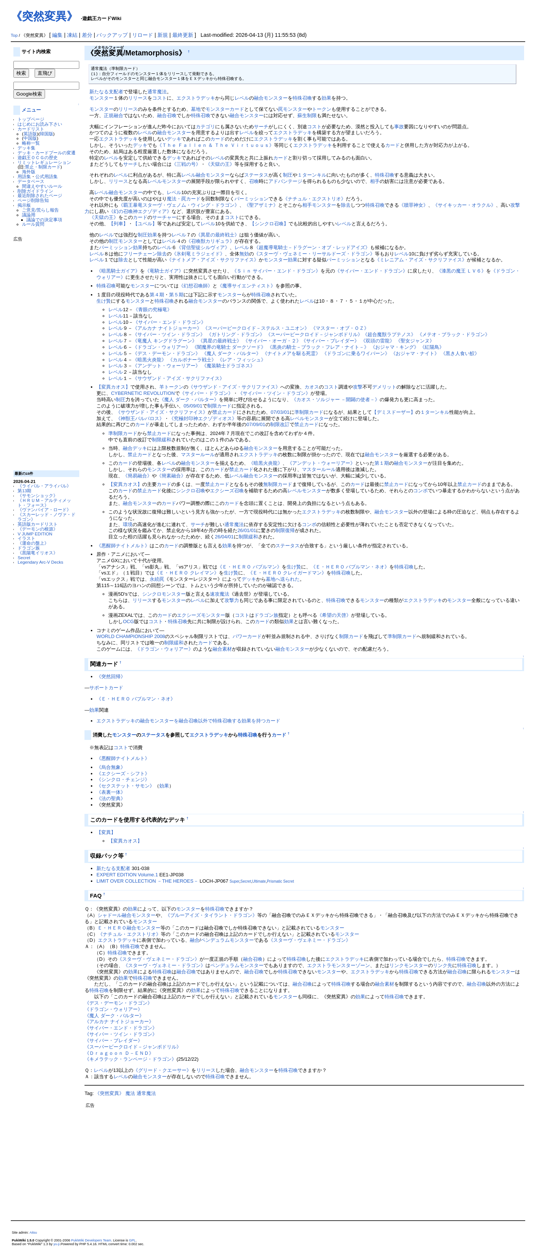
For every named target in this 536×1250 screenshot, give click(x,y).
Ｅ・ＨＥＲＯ (112, 928)
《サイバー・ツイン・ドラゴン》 (169, 334)
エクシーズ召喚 (227, 490)
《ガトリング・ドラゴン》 (236, 334)
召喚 (254, 181)
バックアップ (112, 35)
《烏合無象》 (110, 767)
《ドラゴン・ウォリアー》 (162, 347)
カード (217, 139)
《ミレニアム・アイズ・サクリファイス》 (421, 259)
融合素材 (222, 649)
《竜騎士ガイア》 (164, 271)
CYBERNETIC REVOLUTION (143, 393)
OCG (128, 621)
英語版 (30, 133)
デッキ (174, 139)
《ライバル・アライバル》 (44, 485)
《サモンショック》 (37, 495)
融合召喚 (166, 115)
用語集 (24, 176)
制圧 (288, 175)
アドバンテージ (285, 181)
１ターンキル (311, 175)
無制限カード (277, 484)
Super (234, 881)
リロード (142, 35)
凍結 (72, 35)
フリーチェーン (140, 254)
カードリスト (30, 128)
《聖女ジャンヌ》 (415, 341)
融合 (195, 940)
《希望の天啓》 (334, 615)
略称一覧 (31, 143)
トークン (321, 109)
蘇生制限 (307, 115)
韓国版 (46, 133)
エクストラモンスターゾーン (338, 965)
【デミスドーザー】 (393, 412)
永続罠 (157, 579)
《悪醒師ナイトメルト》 (123, 545)
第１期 (381, 463)
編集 (57, 35)
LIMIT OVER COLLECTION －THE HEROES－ (147, 881)
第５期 (176, 294)
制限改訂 (280, 424)
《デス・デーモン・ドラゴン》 (166, 353)
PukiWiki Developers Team (91, 1240)
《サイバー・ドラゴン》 (206, 393)
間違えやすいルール (42, 186)
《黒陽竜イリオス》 (37, 552)
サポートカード (106, 687)
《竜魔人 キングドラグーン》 (165, 341)
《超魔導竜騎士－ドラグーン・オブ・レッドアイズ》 (312, 247)
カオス (311, 387)
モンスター (101, 98)
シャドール (110, 915)
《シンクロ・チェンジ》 (123, 779)
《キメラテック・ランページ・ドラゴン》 (130, 1059)
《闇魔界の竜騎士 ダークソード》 (229, 347)
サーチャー (164, 217)
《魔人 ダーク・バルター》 (231, 353)
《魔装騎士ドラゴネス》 (228, 365)
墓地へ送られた (283, 579)
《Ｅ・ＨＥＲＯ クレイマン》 (186, 573)
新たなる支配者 (106, 91)
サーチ (261, 126)
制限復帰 (285, 530)
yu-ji (57, 1244)
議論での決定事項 (44, 219)
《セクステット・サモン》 (125, 786)
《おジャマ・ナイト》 (415, 353)
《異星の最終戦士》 (217, 235)
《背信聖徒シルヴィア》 (203, 247)
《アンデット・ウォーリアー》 (166, 365)
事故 (399, 126)
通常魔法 (157, 91)
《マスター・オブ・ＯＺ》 (340, 328)
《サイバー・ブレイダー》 (330, 341)
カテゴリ (205, 126)
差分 (87, 35)
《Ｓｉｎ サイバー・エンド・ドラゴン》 (276, 271)
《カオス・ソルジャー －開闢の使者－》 (335, 399)
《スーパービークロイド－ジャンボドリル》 (314, 334)
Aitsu (33, 1232)
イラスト (26, 538)
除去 (346, 205)
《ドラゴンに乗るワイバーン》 (356, 353)
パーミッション (251, 199)
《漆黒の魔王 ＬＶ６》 (461, 271)
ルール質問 (33, 224)
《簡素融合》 (171, 476)
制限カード (219, 406)
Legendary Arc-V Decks (40, 562)
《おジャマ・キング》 (394, 347)
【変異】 (106, 832)
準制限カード (308, 412)
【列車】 (118, 223)
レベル (241, 98)
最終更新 (182, 35)
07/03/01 (280, 412)
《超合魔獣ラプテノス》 (389, 334)
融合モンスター (271, 98)
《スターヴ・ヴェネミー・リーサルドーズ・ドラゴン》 (314, 254)
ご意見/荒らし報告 (40, 209)
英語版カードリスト (37, 524)
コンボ (420, 490)
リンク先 (442, 965)
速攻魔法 (219, 594)
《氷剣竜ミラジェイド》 (198, 254)
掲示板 (24, 205)
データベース (30, 181)
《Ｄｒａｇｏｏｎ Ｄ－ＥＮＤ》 (119, 1053)
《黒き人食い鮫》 (460, 353)
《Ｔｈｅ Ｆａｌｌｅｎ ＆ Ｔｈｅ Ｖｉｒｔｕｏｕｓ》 (215, 145)
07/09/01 (255, 424)
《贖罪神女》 (413, 205)
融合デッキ (135, 448)
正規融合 (113, 115)
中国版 (30, 138)
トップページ (30, 119)
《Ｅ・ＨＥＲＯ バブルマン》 (249, 567)
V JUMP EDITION (34, 533)
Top (14, 35)
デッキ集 (26, 147)
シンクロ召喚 (190, 490)
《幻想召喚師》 (196, 286)
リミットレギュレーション (44, 162)
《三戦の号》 (186, 164)
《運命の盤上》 (33, 543)
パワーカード (247, 636)
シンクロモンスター (164, 594)
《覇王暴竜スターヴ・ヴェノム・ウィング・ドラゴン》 (178, 205)
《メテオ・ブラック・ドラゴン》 (453, 334)
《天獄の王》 (219, 164)
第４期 (157, 294)
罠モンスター (292, 109)
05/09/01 (193, 406)
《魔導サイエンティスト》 (246, 286)
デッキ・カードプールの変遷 (46, 152)
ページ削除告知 (33, 200)
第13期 (24, 490)
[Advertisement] (43, 353)
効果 (326, 98)
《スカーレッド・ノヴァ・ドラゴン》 (46, 517)
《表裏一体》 (110, 792)
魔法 (130, 1093)
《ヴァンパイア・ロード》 (44, 509)
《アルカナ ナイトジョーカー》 (167, 328)
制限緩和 (161, 439)
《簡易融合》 (137, 476)
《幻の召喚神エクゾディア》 (140, 211)
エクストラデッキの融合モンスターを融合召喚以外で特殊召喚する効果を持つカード (188, 721)
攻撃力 (231, 600)
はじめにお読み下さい (39, 124)
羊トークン (171, 387)
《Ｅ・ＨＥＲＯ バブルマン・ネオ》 (350, 567)
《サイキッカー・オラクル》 (464, 205)
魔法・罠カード (184, 199)
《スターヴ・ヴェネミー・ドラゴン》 (309, 940)
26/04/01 (224, 536)
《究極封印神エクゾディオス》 (203, 418)
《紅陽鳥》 (432, 347)
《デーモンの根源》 (37, 528)
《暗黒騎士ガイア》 (118, 271)
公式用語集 (46, 176)
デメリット (384, 387)
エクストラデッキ (195, 98)
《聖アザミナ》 (261, 205)
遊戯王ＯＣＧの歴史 (37, 157)
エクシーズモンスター (201, 615)
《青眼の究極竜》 (152, 309)
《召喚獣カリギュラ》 (210, 241)
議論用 (28, 214)
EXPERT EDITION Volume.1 (127, 874)
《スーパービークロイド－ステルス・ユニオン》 (256, 328)
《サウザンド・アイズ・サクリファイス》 (178, 378)
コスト (159, 98)
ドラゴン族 (28, 547)
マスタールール (198, 454)
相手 (375, 181)
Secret (23, 557)
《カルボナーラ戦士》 (192, 360)
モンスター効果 (280, 259)
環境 (128, 524)
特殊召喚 (302, 98)
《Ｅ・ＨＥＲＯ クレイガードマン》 (287, 573)
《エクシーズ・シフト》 (123, 773)
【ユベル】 (145, 223)
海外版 (28, 171)
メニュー (31, 110)
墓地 (196, 109)
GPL (132, 1240)
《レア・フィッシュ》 (241, 360)
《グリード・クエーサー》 (162, 1070)
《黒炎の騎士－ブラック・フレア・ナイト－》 (318, 347)
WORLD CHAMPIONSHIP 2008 (130, 636)
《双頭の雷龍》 (378, 341)
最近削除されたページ (39, 195)
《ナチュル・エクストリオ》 (314, 199)
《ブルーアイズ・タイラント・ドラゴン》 (211, 915)
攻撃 (358, 387)
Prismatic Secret (280, 881)
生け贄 (103, 301)
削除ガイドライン (35, 191)
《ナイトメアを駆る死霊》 (291, 353)
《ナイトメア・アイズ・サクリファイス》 (213, 259)
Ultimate (259, 881)
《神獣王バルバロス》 (140, 418)
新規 (162, 35)
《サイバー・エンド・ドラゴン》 (371, 271)
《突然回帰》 (110, 676)
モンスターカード (224, 109)
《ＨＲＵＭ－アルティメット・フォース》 (44, 503)
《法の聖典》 (110, 798)
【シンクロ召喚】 (269, 223)
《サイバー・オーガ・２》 (272, 341)
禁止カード (225, 412)
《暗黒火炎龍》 (149, 360)
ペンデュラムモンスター (227, 940)
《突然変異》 (44, 16)
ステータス (256, 175)
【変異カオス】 (113, 387)
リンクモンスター (408, 965)
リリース (137, 98)
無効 (244, 254)
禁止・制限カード (43, 166)
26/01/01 (246, 530)
